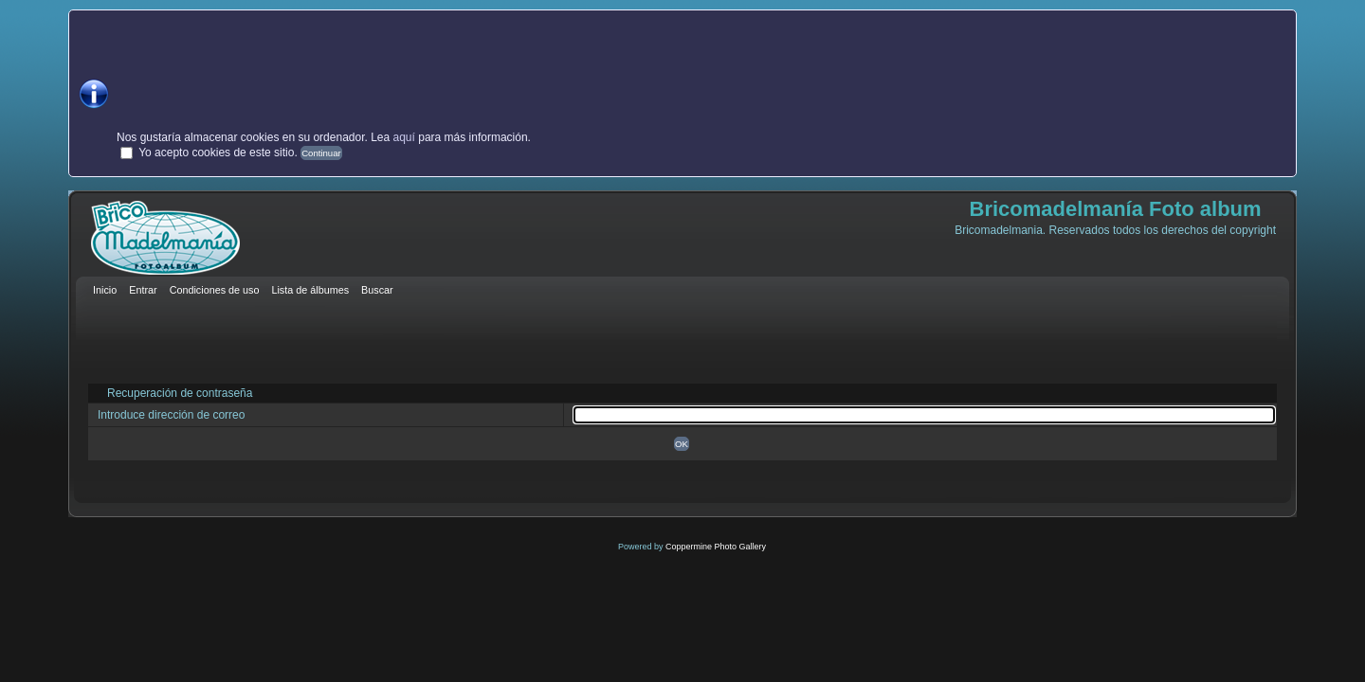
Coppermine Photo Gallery (715, 546)
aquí (404, 137)
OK (681, 444)
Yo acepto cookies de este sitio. (218, 152)
